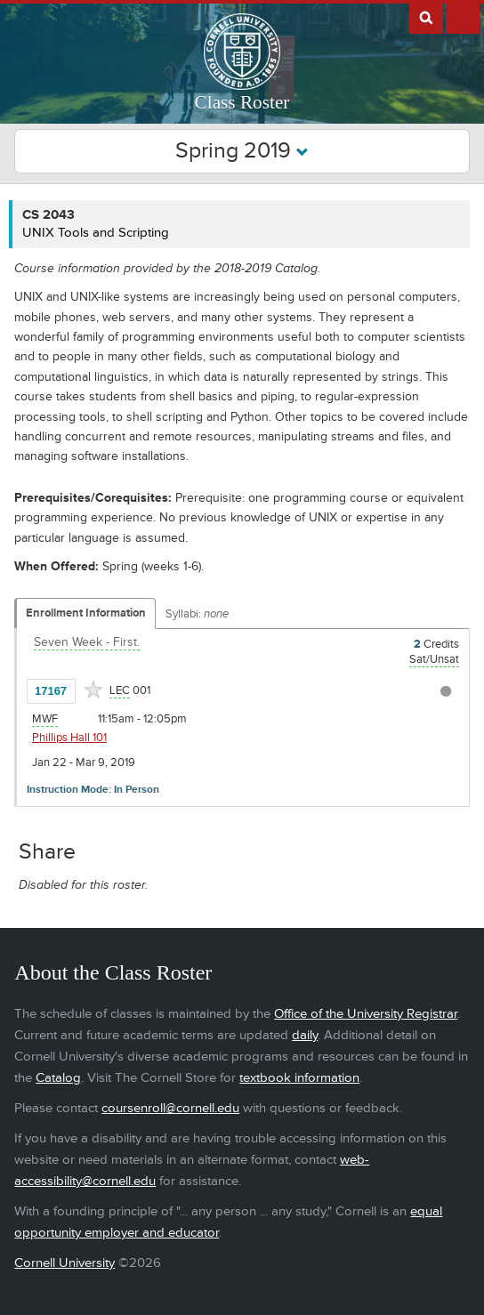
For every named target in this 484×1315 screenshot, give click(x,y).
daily (305, 1035)
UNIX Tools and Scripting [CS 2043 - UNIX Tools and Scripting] (95, 232)
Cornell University (64, 1262)
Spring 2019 (242, 151)
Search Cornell (426, 17)
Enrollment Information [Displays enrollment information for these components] (86, 613)
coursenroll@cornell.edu (170, 1108)
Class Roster (242, 102)
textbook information (299, 1077)
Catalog (58, 1077)
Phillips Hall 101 (69, 737)
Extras (463, 17)
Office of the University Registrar (365, 1013)
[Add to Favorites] (93, 689)
